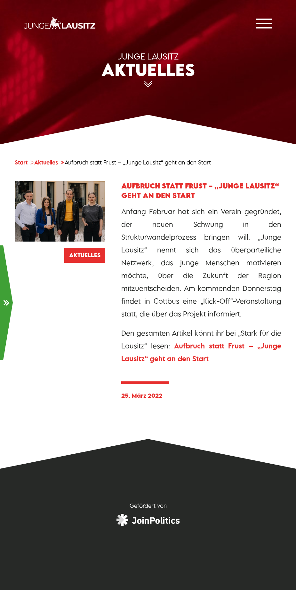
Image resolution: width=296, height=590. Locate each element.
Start (24, 162)
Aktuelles (49, 162)
